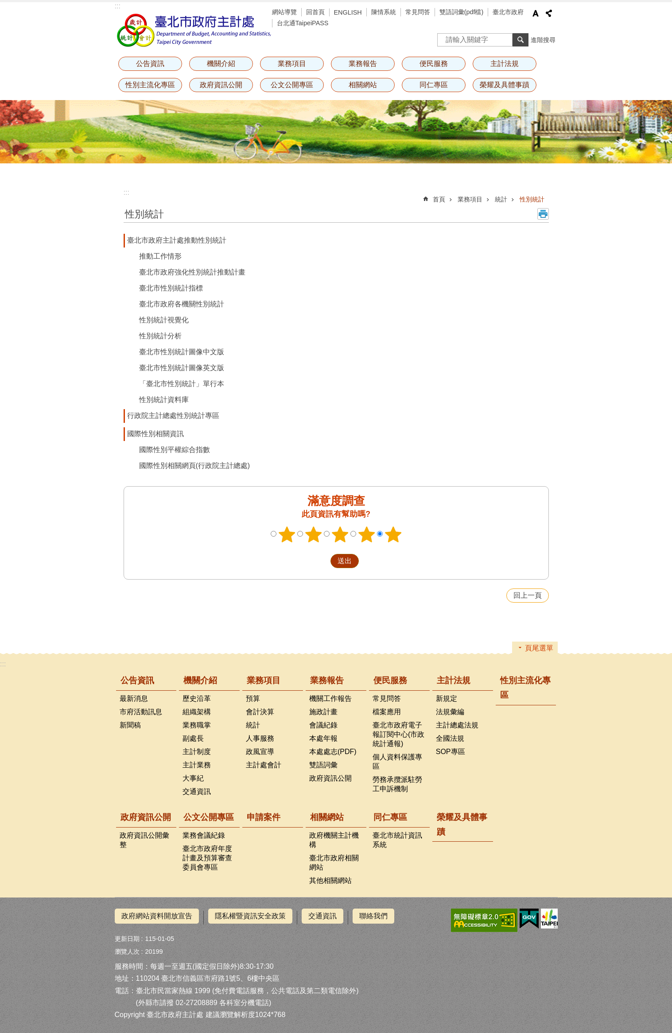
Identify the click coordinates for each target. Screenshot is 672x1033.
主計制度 (197, 751)
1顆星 (286, 534)
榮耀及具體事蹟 (504, 85)
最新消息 (134, 698)
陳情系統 (383, 11)
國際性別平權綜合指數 (174, 449)
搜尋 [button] (520, 39)
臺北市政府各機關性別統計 (181, 304)
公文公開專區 (292, 85)
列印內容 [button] (543, 214)
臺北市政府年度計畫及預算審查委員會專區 (207, 858)
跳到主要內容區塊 (4, 4)
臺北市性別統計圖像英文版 (181, 367)
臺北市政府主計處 (194, 30)
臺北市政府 (508, 11)
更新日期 (127, 935)
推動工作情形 (160, 256)
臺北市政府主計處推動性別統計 (176, 240)
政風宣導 (260, 751)
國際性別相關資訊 (155, 433)
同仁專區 (434, 85)
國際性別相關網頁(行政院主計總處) (194, 465)
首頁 (439, 199)
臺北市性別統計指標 (171, 288)
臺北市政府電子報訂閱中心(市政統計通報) (398, 734)
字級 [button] (535, 13)
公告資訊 (150, 63)
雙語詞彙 (323, 765)
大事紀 (193, 778)
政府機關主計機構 (334, 840)
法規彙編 (450, 712)
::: (117, 6)
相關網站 (363, 85)
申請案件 (263, 817)
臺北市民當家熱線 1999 (173, 987)
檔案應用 (387, 712)
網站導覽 (284, 11)
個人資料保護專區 (397, 761)
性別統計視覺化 (164, 320)
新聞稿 (130, 725)
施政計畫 (323, 712)
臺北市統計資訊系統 (397, 840)
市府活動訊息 (141, 712)
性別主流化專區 (150, 85)
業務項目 (292, 63)
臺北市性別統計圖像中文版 (181, 352)
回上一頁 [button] (527, 595)
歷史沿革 (197, 698)
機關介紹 (221, 63)
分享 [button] (548, 13)
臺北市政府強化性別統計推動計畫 (192, 272)
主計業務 (197, 765)
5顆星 (393, 534)
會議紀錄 (323, 725)
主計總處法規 (457, 725)
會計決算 (260, 712)
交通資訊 (197, 791)
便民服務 (434, 63)
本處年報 (323, 738)
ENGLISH (348, 12)
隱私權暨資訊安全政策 (250, 916)
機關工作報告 (330, 698)
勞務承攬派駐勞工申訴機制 (397, 784)
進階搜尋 (543, 39)
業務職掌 (197, 725)
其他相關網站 (330, 880)
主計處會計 (263, 765)
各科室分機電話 (244, 999)
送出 (322, 561)
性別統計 (532, 199)
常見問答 (417, 11)
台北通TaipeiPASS (303, 23)
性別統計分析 (160, 336)
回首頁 (315, 11)
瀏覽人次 (127, 948)
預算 (253, 698)
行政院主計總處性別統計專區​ (173, 415)
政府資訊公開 (221, 85)
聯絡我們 (373, 916)
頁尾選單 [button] (539, 648)
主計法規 (504, 63)
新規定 (446, 698)
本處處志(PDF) (333, 751)
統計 (501, 199)
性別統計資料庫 (164, 399)
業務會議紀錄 (204, 835)
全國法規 (450, 738)
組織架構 (197, 712)
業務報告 (363, 63)
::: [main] (126, 192)
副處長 (193, 738)
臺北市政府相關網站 (334, 862)
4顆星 (366, 534)
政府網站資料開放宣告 (156, 916)
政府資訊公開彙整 (144, 840)
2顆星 (313, 534)
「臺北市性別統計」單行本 (181, 383)
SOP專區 (450, 751)
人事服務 (260, 738)
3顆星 (339, 534)
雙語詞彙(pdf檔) (461, 11)
